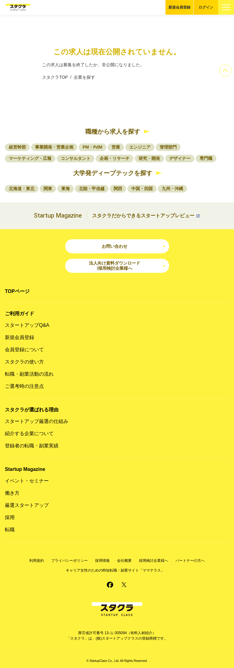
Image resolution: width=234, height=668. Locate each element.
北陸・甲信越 (92, 188)
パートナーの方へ (190, 560)
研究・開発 (149, 158)
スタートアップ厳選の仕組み (36, 421)
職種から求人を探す (112, 131)
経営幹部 (17, 147)
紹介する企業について (29, 433)
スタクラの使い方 (24, 361)
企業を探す (84, 77)
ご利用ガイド (19, 313)
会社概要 (124, 560)
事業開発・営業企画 (54, 147)
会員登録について (24, 349)
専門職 (206, 158)
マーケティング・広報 (30, 158)
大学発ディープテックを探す (112, 173)
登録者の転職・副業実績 (31, 445)
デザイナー (179, 158)
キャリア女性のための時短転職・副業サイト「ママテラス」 (115, 570)
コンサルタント (75, 158)
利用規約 (36, 560)
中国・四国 (142, 188)
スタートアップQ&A (27, 325)
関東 (48, 188)
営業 (116, 147)
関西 (118, 188)
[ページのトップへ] (225, 70)
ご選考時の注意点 (24, 386)
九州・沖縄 (172, 188)
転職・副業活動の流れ (29, 374)
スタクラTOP (55, 77)
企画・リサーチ (114, 158)
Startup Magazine (25, 469)
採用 (10, 517)
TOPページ (17, 291)
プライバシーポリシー (69, 560)
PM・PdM (92, 147)
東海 (65, 188)
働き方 (12, 493)
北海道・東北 (21, 188)
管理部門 (168, 147)
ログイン (206, 7)
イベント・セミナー (27, 480)
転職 (10, 529)
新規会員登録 (179, 7)
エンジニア (140, 147)
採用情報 (102, 560)
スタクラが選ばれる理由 (31, 409)
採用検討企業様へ (153, 560)
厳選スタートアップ (27, 505)
